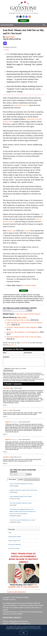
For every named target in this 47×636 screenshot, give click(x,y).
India (17, 314)
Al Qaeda (27, 231)
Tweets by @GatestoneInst (16, 592)
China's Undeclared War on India (18, 320)
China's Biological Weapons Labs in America (21, 496)
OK (23, 632)
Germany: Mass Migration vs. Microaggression (23, 332)
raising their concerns (21, 105)
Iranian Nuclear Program (32, 314)
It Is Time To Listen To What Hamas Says (22, 520)
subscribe (24, 343)
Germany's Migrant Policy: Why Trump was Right (24, 337)
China (9, 532)
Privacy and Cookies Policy (33, 628)
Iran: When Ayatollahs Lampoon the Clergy (21, 503)
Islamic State (11, 231)
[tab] (12, 479)
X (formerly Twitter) (29, 285)
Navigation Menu (7, 25)
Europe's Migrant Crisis (14, 540)
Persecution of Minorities (14, 544)
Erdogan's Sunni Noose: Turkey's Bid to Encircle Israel (23, 490)
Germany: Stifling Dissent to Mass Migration (22, 327)
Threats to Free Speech (14, 548)
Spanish (7, 49)
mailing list (12, 345)
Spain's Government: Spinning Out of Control (21, 483)
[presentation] (12, 479)
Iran (21, 314)
